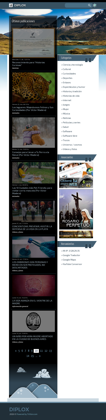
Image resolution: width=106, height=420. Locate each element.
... (37, 356)
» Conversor (71, 264)
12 (46, 350)
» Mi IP (70, 250)
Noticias (66, 118)
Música (65, 113)
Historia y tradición (71, 91)
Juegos (65, 104)
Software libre (69, 135)
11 (41, 350)
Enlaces (66, 82)
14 (28, 356)
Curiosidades (68, 73)
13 (50, 350)
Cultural (66, 69)
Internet (66, 100)
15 (32, 356)
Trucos (65, 140)
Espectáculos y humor (73, 86)
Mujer (65, 109)
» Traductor (70, 255)
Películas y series (70, 122)
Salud (64, 126)
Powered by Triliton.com (27, 414)
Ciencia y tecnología (72, 64)
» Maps (68, 259)
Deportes (66, 78)
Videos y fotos (69, 149)
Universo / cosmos (71, 144)
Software (66, 131)
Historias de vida (70, 95)
